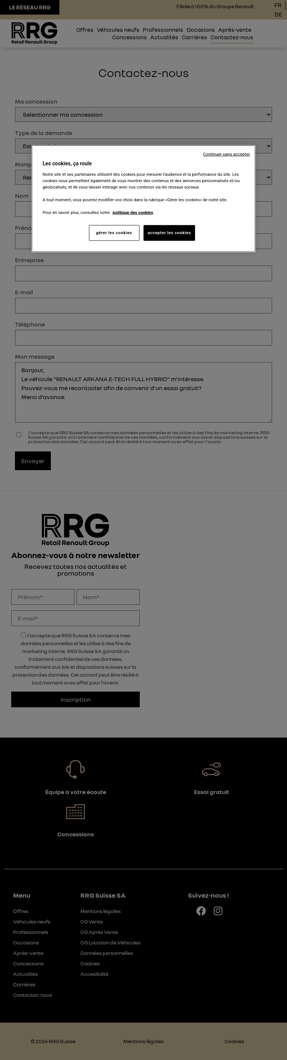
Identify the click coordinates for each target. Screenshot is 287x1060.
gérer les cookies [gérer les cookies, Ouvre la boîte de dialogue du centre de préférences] (114, 232)
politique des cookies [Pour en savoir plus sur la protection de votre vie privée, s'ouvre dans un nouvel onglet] (132, 212)
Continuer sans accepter (226, 154)
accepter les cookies (169, 232)
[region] (143, 198)
